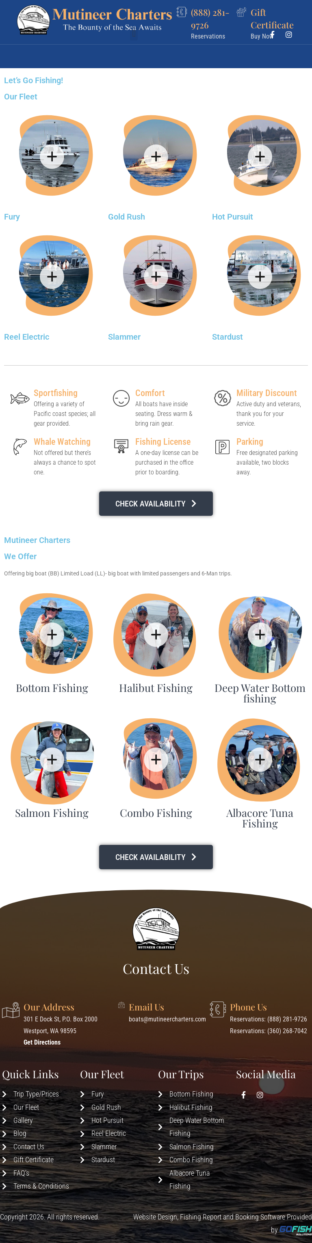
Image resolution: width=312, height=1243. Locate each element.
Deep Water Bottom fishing (260, 693)
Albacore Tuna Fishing (259, 818)
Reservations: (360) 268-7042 (268, 1031)
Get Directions (42, 1042)
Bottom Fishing (52, 688)
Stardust (227, 337)
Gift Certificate (272, 18)
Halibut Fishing (156, 688)
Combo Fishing (156, 813)
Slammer (124, 337)
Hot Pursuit (232, 217)
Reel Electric (26, 337)
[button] (134, 51)
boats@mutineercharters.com (167, 1019)
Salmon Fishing (52, 813)
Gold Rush (126, 217)
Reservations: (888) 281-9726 (268, 1019)
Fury (12, 217)
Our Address (49, 1007)
